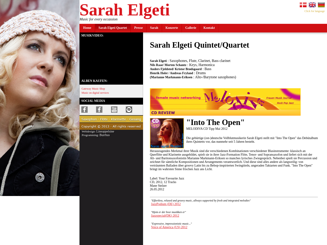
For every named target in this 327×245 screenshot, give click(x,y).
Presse (138, 27)
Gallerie (190, 27)
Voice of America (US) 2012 (169, 227)
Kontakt (209, 27)
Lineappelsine (105, 131)
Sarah (154, 27)
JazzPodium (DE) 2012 (166, 204)
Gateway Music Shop (93, 88)
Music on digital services (95, 92)
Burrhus (104, 135)
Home (87, 27)
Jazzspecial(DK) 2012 (165, 215)
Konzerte (172, 27)
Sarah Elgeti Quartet (113, 27)
